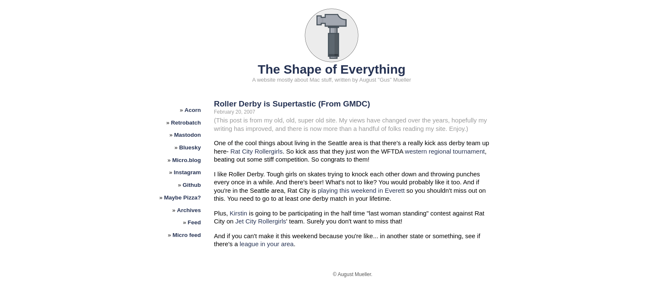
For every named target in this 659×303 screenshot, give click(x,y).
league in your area (266, 243)
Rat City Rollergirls (256, 151)
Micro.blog (186, 160)
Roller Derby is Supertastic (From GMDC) (292, 103)
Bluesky (190, 147)
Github (192, 185)
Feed (194, 222)
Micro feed (187, 235)
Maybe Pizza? (182, 197)
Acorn (193, 110)
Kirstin (239, 213)
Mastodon (187, 135)
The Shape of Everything (332, 69)
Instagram (187, 172)
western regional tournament (445, 151)
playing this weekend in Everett (361, 190)
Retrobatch (186, 123)
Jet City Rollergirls (260, 221)
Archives (189, 210)
